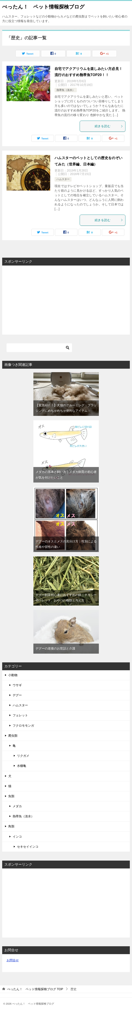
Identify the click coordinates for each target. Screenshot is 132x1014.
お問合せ (13, 960)
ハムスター (63, 179)
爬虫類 (12, 735)
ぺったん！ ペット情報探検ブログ (43, 6)
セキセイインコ (27, 846)
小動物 (12, 675)
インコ (17, 836)
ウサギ (17, 685)
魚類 (11, 796)
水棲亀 (21, 765)
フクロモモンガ (23, 725)
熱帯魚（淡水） (66, 90)
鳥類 (11, 826)
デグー (17, 695)
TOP (35, 989)
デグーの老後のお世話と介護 (55, 648)
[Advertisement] (66, 299)
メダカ (17, 806)
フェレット (20, 715)
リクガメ (23, 755)
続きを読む (109, 126)
